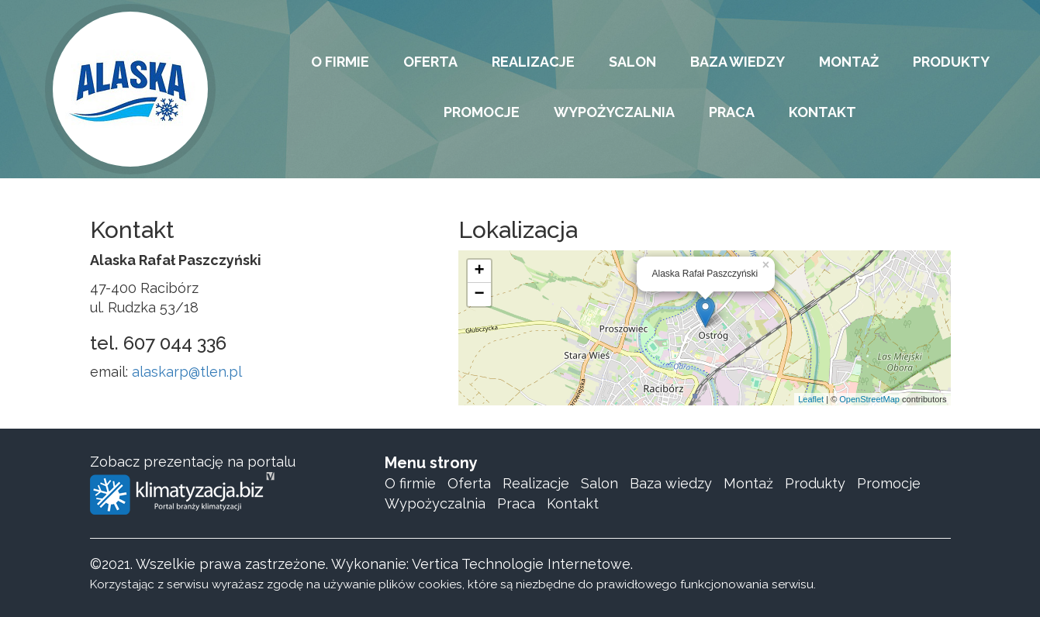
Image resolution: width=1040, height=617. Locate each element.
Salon (599, 483)
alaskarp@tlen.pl (187, 372)
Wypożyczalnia (435, 503)
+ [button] (479, 271)
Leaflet (811, 399)
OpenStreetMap (869, 399)
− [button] (479, 294)
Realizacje (536, 483)
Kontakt (573, 503)
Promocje (889, 483)
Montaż (748, 483)
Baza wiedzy (671, 483)
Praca (516, 503)
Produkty (815, 483)
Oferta (469, 483)
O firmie (410, 483)
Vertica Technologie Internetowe (521, 564)
